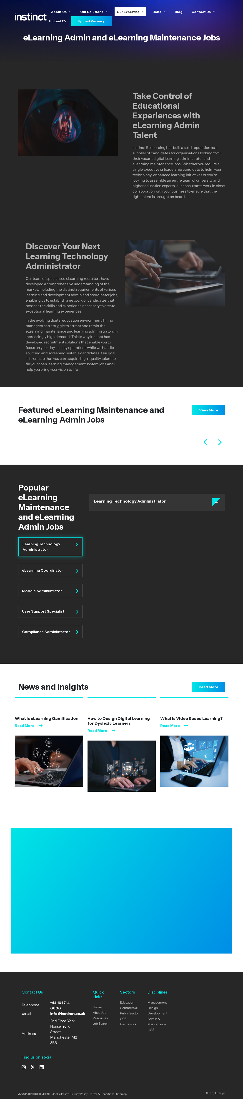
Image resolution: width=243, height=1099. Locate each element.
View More (208, 410)
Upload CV (57, 21)
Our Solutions (94, 11)
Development (157, 1013)
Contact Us (203, 11)
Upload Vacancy (91, 21)
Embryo (220, 1093)
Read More (208, 687)
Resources (100, 1018)
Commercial (129, 1008)
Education (127, 1002)
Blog (179, 12)
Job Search (100, 1024)
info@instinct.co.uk (67, 1013)
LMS (151, 1030)
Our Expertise (130, 11)
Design (153, 1008)
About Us (61, 11)
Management (157, 1002)
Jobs (159, 11)
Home (97, 1007)
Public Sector (129, 1013)
